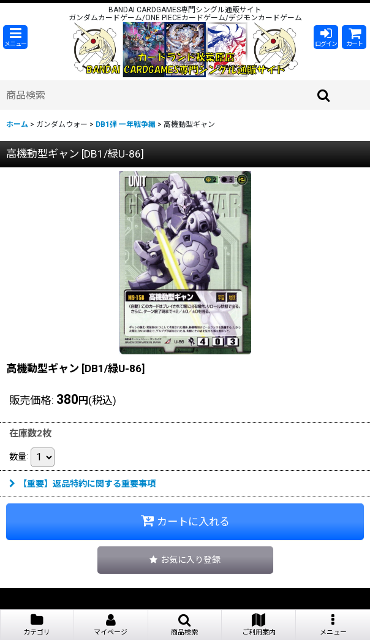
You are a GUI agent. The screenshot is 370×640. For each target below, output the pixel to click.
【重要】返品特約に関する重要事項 (82, 484)
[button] (15, 37)
